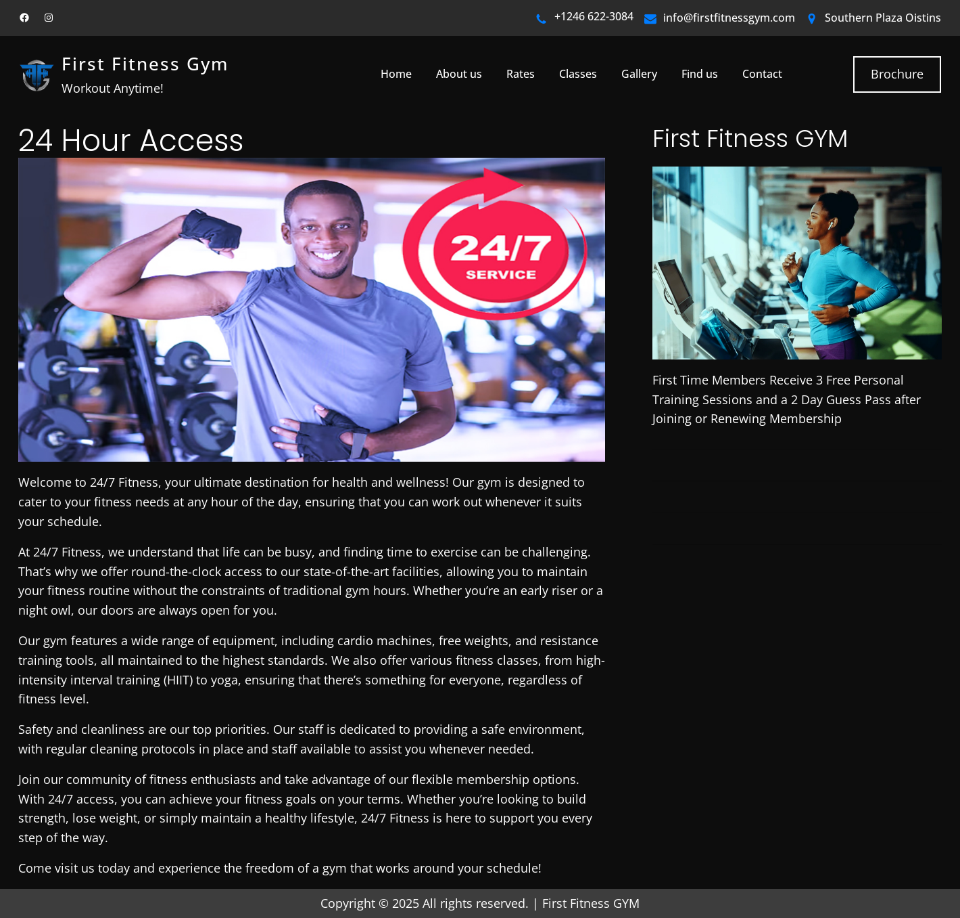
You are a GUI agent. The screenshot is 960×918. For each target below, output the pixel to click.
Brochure (897, 74)
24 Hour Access (130, 141)
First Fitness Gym (145, 64)
